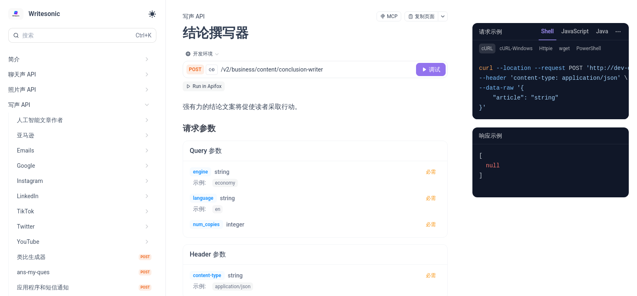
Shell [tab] (547, 31)
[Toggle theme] (152, 14)
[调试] (431, 69)
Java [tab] (602, 31)
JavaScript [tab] (574, 31)
